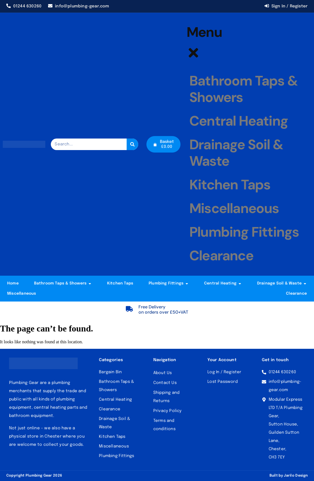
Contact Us (165, 383)
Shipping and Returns (166, 397)
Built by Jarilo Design (288, 475)
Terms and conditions (164, 425)
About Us (162, 373)
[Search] (132, 144)
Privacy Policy (167, 411)
